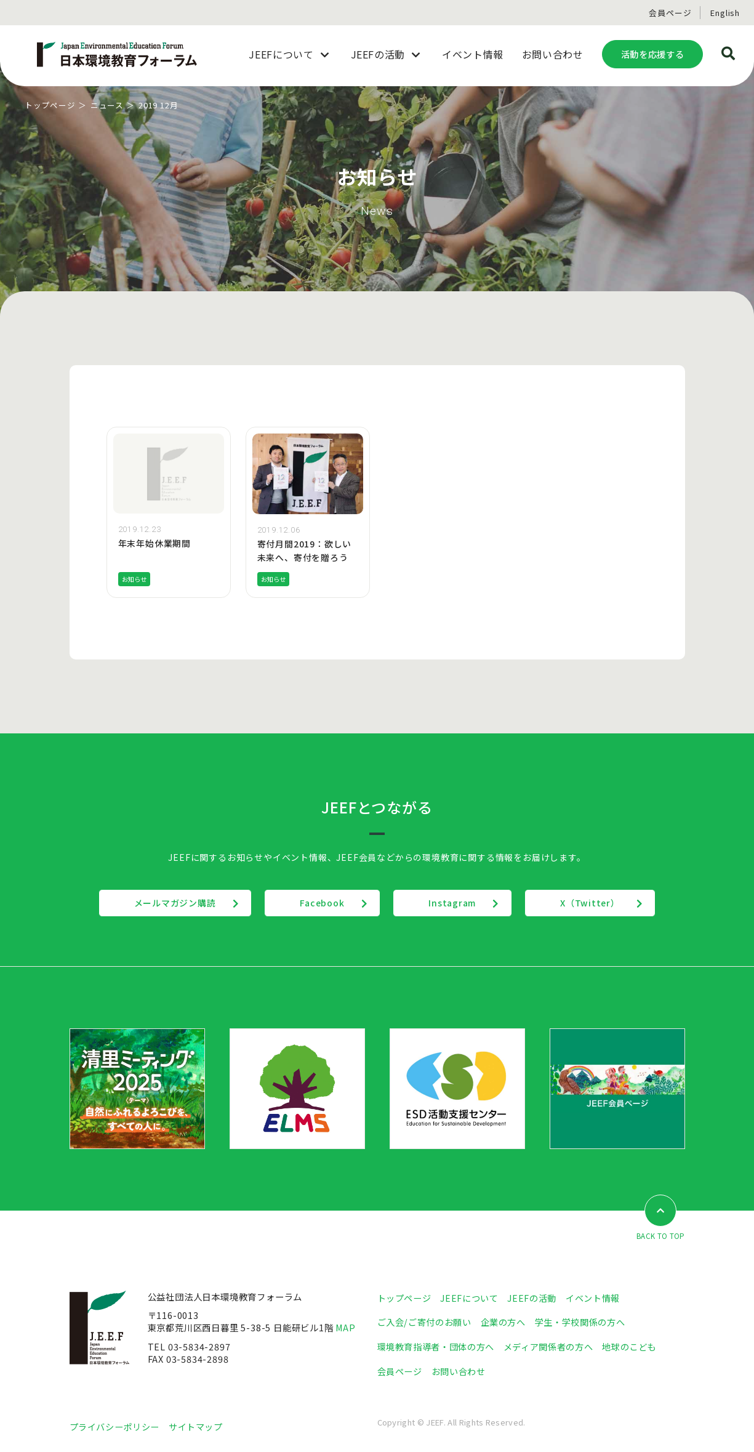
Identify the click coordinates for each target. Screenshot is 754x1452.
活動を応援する (652, 53)
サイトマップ (196, 1425)
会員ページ (670, 12)
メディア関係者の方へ (548, 1345)
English (725, 12)
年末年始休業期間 (154, 543)
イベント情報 (593, 1297)
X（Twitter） (595, 902)
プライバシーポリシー (114, 1425)
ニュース (107, 105)
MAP (345, 1326)
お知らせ (136, 579)
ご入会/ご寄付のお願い (424, 1321)
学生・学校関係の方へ (580, 1321)
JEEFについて (469, 1297)
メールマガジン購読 (170, 902)
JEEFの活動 (531, 1297)
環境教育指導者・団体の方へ (435, 1345)
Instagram (454, 902)
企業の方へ (503, 1321)
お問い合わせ (458, 1369)
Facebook (321, 902)
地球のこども (629, 1345)
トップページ (50, 105)
